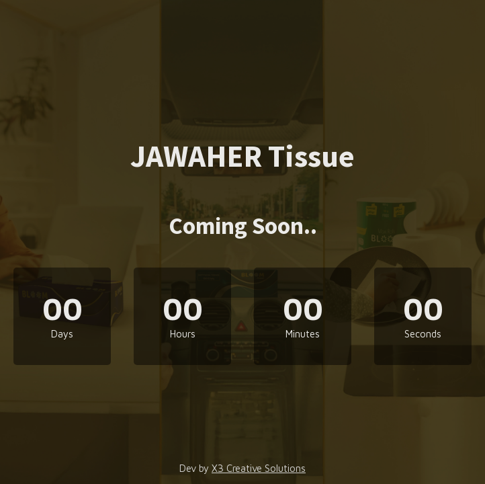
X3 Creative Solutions (259, 468)
